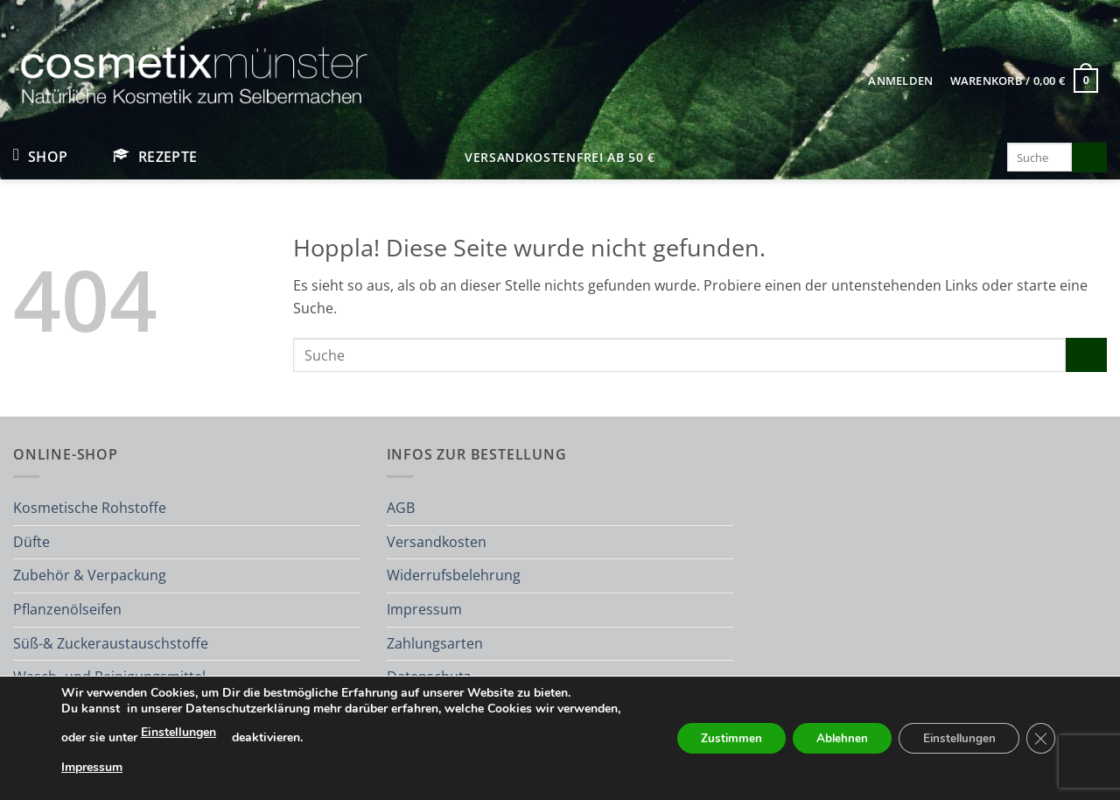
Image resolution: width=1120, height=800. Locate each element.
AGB (401, 507)
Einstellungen (245, 732)
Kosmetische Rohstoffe (89, 507)
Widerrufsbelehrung (454, 575)
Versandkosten (436, 541)
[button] (901, 80)
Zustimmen (713, 738)
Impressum (424, 609)
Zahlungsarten (435, 643)
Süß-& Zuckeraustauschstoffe (110, 643)
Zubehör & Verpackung (89, 575)
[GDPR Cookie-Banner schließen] (1039, 738)
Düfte (31, 541)
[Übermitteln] (1089, 157)
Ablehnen (829, 738)
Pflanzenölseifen (67, 609)
